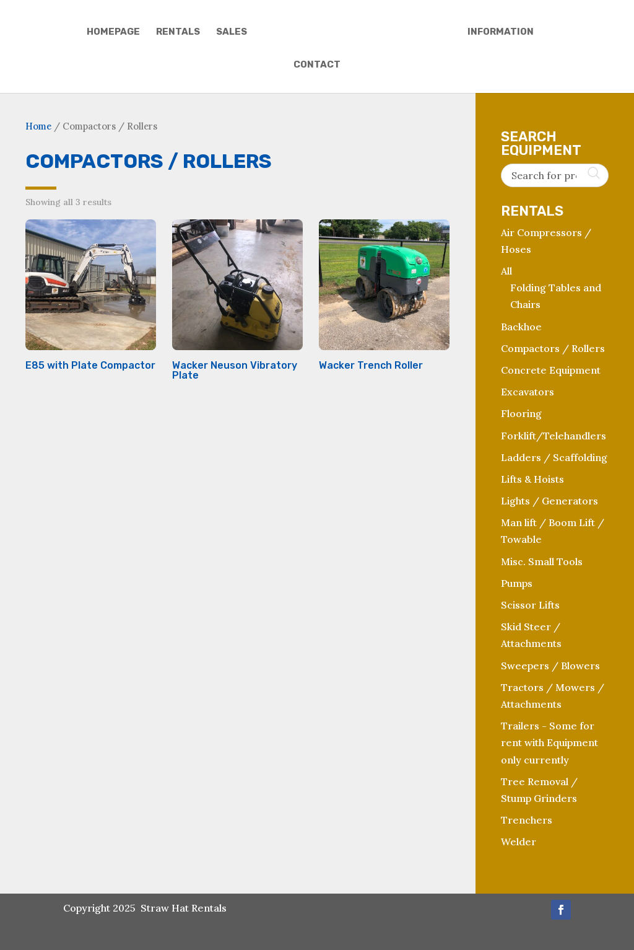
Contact (317, 65)
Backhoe (521, 326)
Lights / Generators (549, 501)
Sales (229, 32)
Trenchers (526, 820)
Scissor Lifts (530, 605)
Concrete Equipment (551, 370)
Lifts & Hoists (532, 479)
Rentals (176, 32)
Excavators (527, 391)
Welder (518, 841)
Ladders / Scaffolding (554, 457)
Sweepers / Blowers (550, 665)
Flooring (521, 413)
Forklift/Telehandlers (553, 435)
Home (38, 126)
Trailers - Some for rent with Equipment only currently (549, 742)
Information (502, 32)
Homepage (111, 32)
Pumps (516, 583)
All (506, 271)
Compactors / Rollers (553, 348)
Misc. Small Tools (542, 561)
